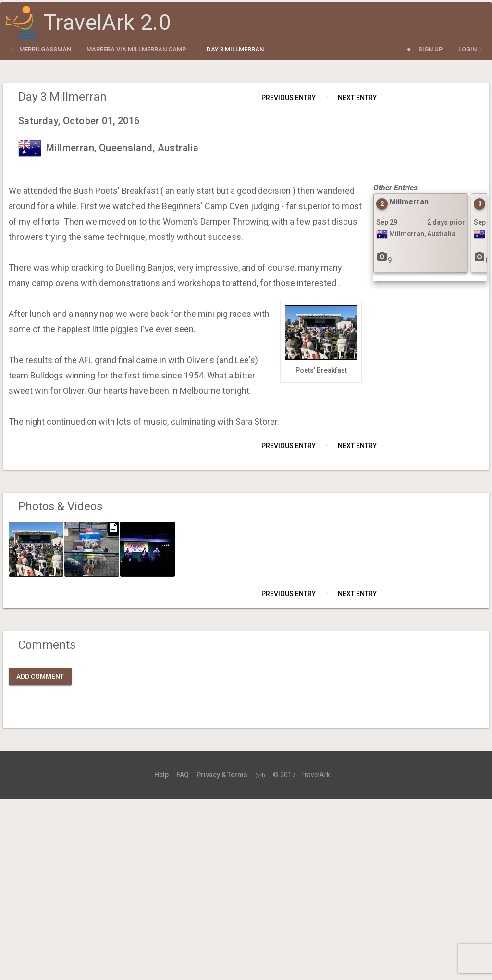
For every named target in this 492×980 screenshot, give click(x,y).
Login (467, 49)
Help (161, 775)
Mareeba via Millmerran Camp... (138, 49)
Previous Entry (288, 97)
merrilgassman (45, 49)
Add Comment (40, 676)
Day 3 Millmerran (235, 49)
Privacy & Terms (222, 775)
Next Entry (357, 97)
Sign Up (430, 49)
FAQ (182, 775)
